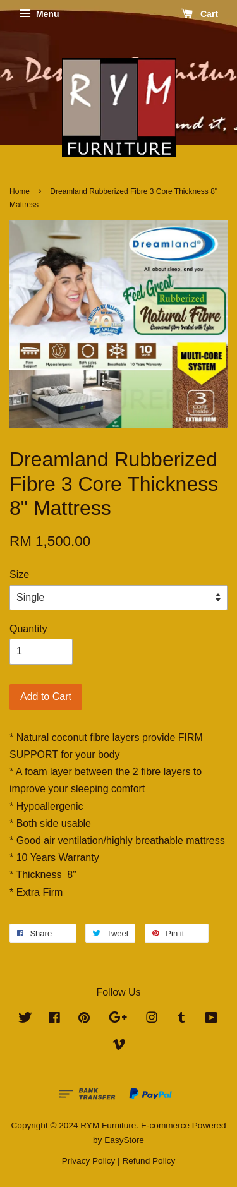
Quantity (28, 629)
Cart (199, 14)
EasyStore (124, 1140)
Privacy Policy (89, 1161)
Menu (39, 14)
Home (19, 191)
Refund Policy (148, 1161)
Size (19, 574)
